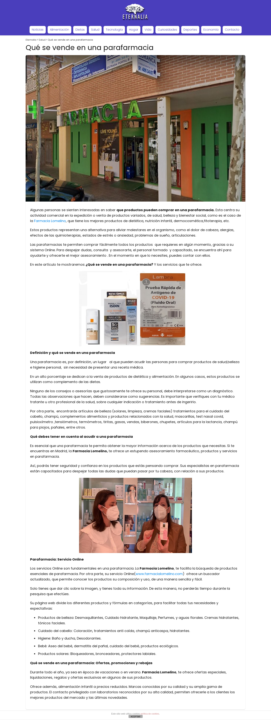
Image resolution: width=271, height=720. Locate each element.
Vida (148, 29)
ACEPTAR (135, 716)
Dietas (80, 29)
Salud (95, 29)
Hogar (133, 29)
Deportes (190, 29)
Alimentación (59, 29)
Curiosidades (167, 29)
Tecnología (114, 29)
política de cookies (150, 713)
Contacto (232, 29)
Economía (210, 29)
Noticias (37, 29)
